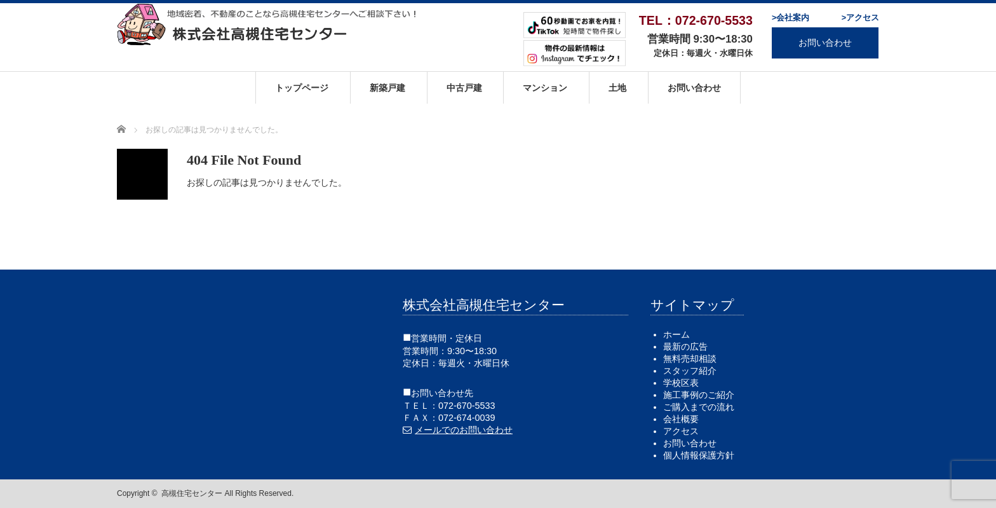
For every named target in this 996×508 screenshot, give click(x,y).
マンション (545, 88)
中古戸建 (464, 88)
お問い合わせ (825, 43)
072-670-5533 (466, 406)
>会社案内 (790, 17)
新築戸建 (387, 88)
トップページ (301, 88)
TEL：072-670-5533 (696, 20)
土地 (617, 88)
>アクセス (860, 17)
